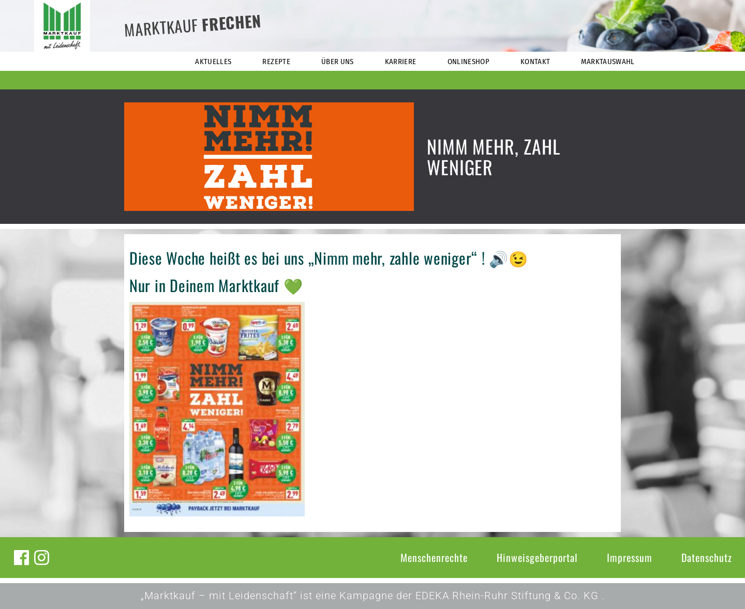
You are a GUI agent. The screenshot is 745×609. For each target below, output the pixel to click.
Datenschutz (706, 557)
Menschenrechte (434, 557)
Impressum (629, 557)
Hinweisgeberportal (537, 557)
